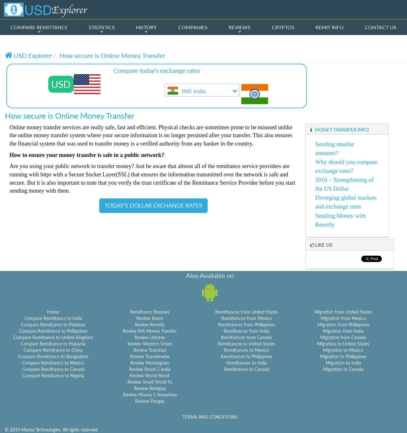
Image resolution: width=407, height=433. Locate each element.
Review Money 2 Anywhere (150, 394)
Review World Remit (150, 375)
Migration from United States (343, 312)
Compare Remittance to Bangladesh (53, 356)
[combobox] (202, 90)
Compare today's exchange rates (157, 70)
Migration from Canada (343, 337)
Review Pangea (149, 401)
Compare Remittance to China (53, 350)
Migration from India (343, 331)
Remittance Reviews (149, 312)
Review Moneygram (149, 363)
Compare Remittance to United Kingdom (53, 337)
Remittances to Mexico (246, 350)
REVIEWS (240, 29)
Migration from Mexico (343, 318)
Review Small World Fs (150, 382)
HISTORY (146, 29)
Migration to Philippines (343, 356)
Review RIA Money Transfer (150, 331)
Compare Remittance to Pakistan (53, 324)
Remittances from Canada (246, 337)
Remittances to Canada (246, 369)
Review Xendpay (150, 388)
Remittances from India (246, 331)
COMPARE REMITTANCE (39, 29)
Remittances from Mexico (246, 318)
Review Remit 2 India (149, 369)
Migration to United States (343, 343)
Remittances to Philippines (246, 356)
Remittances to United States (246, 343)
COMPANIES (193, 27)
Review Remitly (150, 324)
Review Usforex (150, 337)
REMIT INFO (329, 27)
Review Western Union (150, 343)
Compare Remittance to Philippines (53, 331)
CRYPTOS (283, 27)
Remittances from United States (246, 312)
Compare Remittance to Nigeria (53, 375)
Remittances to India (246, 363)
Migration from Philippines (343, 324)
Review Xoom (149, 318)
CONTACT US (381, 27)
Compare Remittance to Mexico (53, 363)
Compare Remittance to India (53, 318)
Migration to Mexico (343, 350)
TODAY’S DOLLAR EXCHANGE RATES (153, 205)
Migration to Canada (343, 369)
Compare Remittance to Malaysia (53, 343)
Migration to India (343, 363)
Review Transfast (150, 350)
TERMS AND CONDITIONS (210, 417)
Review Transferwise (149, 356)
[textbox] (202, 91)
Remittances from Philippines (246, 324)
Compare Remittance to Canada (53, 369)
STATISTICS (102, 29)
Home (53, 312)
